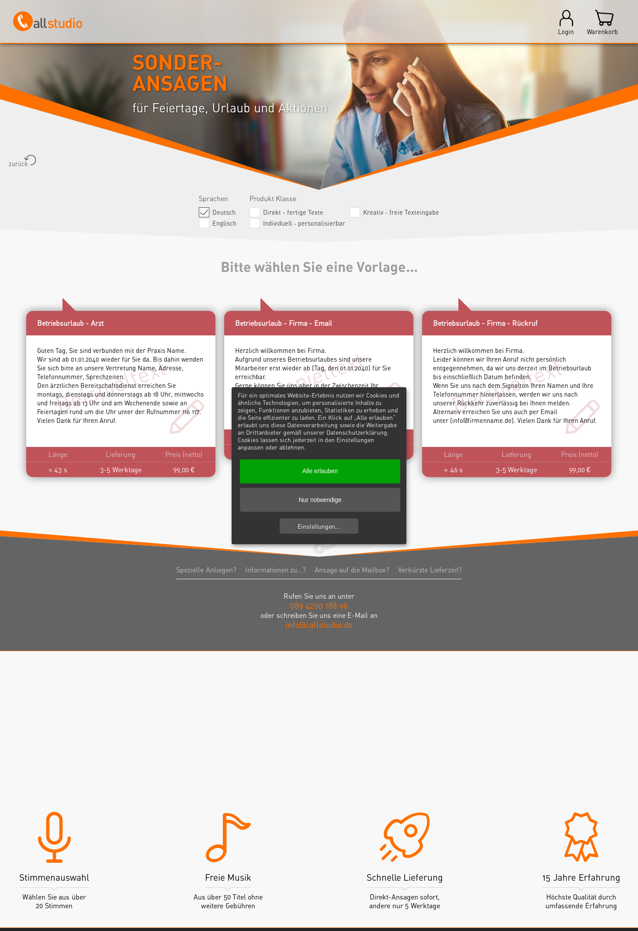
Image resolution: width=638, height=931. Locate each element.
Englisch (225, 223)
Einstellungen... (319, 526)
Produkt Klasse (273, 198)
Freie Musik (228, 877)
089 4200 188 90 (319, 605)
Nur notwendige (319, 499)
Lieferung (120, 454)
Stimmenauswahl (54, 877)
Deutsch (225, 212)
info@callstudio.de (319, 625)
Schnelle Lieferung (405, 877)
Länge (58, 454)
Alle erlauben (320, 470)
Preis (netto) (183, 454)
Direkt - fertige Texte (294, 212)
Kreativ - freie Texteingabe (402, 212)
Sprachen (213, 198)
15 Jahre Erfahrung (581, 877)
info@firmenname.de (482, 420)
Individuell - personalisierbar (305, 223)
